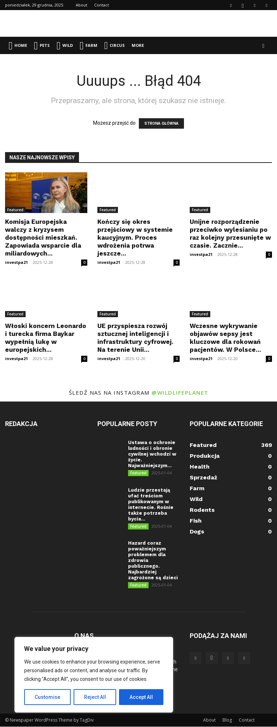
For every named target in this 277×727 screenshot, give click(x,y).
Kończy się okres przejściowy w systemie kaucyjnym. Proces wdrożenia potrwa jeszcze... (135, 237)
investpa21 (16, 262)
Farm (88, 45)
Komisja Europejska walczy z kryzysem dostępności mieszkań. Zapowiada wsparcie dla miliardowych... (43, 237)
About (81, 5)
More (138, 45)
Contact (101, 5)
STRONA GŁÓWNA (161, 123)
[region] (93, 675)
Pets (42, 45)
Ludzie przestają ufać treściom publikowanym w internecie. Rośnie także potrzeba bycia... (150, 504)
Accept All (141, 697)
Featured (15, 209)
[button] (263, 45)
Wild (65, 45)
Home (18, 45)
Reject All (95, 697)
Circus (114, 45)
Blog (227, 720)
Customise (47, 697)
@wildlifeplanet (179, 392)
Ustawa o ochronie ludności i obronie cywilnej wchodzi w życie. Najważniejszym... (152, 454)
